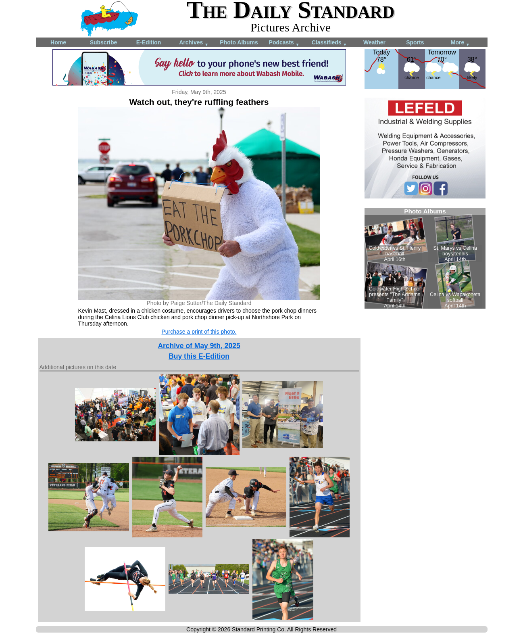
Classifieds (329, 43)
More (460, 43)
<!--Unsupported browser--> (425, 258)
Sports (415, 42)
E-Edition (148, 42)
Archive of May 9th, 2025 (199, 346)
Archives (193, 43)
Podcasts (284, 43)
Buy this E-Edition (199, 356)
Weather (374, 42)
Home (58, 42)
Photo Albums (239, 42)
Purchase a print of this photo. (199, 331)
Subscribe (103, 42)
